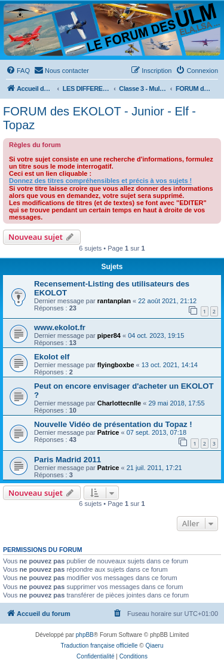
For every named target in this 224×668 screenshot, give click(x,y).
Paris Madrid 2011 (67, 459)
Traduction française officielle (99, 645)
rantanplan (114, 300)
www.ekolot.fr (59, 327)
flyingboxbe (115, 364)
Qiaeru (154, 645)
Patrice (108, 432)
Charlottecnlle (119, 403)
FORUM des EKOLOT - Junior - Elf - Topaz (99, 118)
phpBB (85, 635)
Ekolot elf (51, 356)
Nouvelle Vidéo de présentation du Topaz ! (113, 424)
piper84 (109, 335)
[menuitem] (18, 70)
